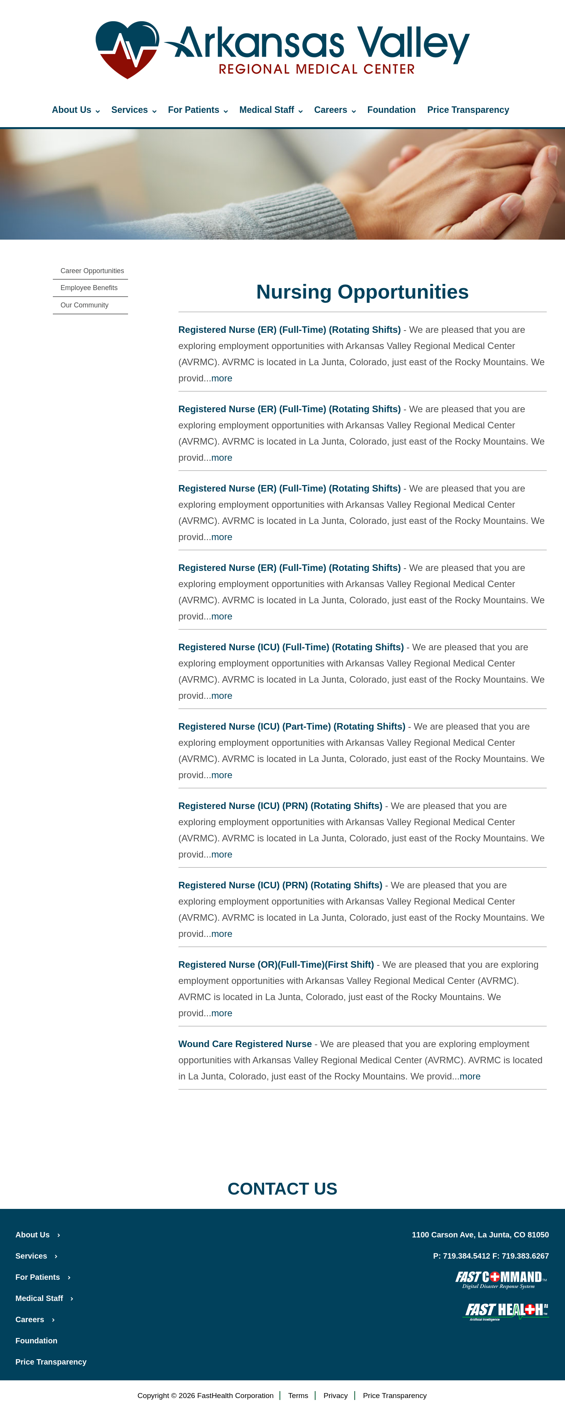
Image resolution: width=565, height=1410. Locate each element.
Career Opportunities (92, 271)
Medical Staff (271, 110)
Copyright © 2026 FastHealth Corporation (205, 1396)
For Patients (198, 110)
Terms (298, 1396)
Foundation (392, 110)
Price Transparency (468, 110)
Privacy (336, 1396)
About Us (76, 110)
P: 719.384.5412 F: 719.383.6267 (491, 1256)
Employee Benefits (89, 288)
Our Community (84, 305)
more (222, 378)
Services (134, 110)
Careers (335, 110)
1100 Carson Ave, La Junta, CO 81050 (480, 1234)
